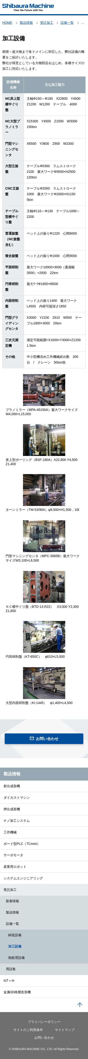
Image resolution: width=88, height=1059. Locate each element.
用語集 (11, 969)
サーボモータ (13, 855)
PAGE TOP (79, 1005)
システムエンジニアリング (23, 878)
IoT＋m (9, 980)
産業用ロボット (15, 867)
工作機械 (10, 832)
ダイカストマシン (17, 797)
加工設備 (14, 946)
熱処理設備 (16, 958)
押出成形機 (12, 809)
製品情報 (12, 774)
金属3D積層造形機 (17, 992)
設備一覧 (12, 924)
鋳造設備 (14, 935)
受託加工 (10, 890)
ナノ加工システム (17, 821)
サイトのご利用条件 (28, 1030)
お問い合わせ (47, 739)
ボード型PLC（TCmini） (22, 844)
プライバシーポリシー (44, 1022)
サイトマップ (65, 1030)
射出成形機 (12, 786)
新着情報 (12, 901)
